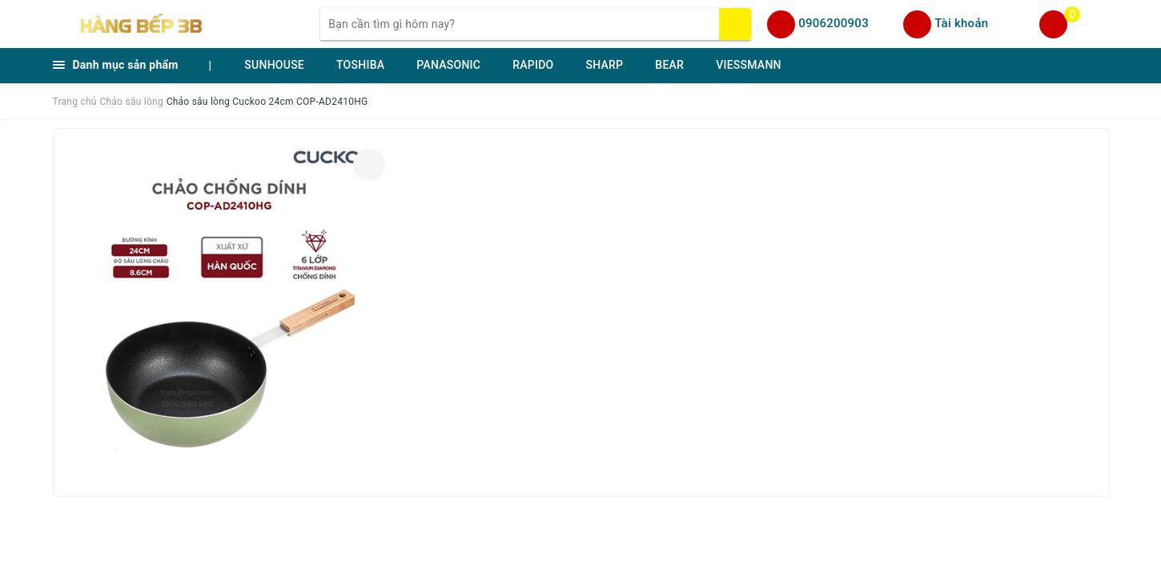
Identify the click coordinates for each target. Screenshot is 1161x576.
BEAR (669, 64)
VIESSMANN (748, 64)
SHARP (604, 64)
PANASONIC (448, 64)
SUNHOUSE (274, 64)
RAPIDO (532, 64)
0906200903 (833, 23)
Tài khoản (961, 23)
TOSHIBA (360, 64)
